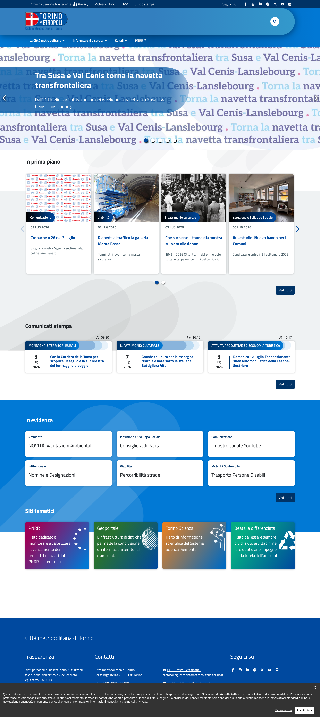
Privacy (83, 4)
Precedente (4, 98)
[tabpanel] (160, 98)
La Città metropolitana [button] (45, 40)
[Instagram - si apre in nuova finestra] (253, 4)
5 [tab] (174, 140)
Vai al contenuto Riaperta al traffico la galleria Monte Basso (126, 224)
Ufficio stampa (144, 4)
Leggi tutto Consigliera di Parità (160, 444)
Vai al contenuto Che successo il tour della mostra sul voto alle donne (193, 224)
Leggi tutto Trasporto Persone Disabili (251, 473)
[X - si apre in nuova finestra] (275, 4)
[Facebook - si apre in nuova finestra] (245, 4)
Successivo (315, 98)
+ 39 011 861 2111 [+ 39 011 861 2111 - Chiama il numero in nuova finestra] (127, 691)
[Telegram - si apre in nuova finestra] (267, 4)
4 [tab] (167, 140)
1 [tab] (145, 140)
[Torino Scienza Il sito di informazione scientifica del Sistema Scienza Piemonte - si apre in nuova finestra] (194, 545)
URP (125, 4)
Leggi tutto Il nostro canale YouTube (251, 444)
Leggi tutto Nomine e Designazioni (68, 473)
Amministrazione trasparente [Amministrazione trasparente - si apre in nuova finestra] (50, 4)
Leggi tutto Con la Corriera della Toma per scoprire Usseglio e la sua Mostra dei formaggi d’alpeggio (68, 357)
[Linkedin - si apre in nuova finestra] (260, 4)
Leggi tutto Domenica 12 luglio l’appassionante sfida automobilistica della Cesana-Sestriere (251, 357)
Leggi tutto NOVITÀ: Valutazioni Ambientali (68, 444)
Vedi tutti (287, 290)
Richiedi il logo (105, 4)
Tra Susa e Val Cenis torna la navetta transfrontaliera (99, 80)
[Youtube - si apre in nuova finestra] (282, 4)
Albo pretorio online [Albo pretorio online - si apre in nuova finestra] (38, 694)
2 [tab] (153, 140)
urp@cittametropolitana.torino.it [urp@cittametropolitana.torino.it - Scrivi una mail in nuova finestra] (187, 683)
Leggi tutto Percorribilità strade (160, 473)
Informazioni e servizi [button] (88, 40)
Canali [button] (119, 40)
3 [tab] (160, 140)
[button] (274, 21)
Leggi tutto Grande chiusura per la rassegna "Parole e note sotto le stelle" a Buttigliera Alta (160, 357)
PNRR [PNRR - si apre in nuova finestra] (139, 40)
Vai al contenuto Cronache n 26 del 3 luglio (59, 224)
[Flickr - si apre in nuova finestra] (289, 4)
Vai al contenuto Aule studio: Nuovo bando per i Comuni (261, 224)
